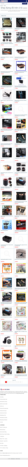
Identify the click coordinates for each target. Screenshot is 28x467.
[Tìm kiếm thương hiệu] (11, 3)
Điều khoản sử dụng (3, 401)
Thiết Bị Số (2, 436)
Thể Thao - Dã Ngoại (3, 445)
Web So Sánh (18, 458)
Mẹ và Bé (1, 443)
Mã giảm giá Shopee (3, 419)
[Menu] (26, 1)
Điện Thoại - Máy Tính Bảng (4, 434)
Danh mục (2, 406)
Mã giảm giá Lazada (3, 417)
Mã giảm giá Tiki (3, 415)
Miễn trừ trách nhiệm (3, 403)
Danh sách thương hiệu (4, 408)
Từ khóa (5, 5)
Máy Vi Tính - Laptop (3, 438)
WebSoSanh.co (13, 458)
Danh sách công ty (3, 410)
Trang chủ (1, 5)
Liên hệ (1, 422)
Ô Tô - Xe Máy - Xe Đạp (4, 447)
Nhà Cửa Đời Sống (3, 431)
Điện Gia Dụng (2, 429)
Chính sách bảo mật (3, 399)
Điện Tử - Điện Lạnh (3, 427)
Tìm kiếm (24, 3)
